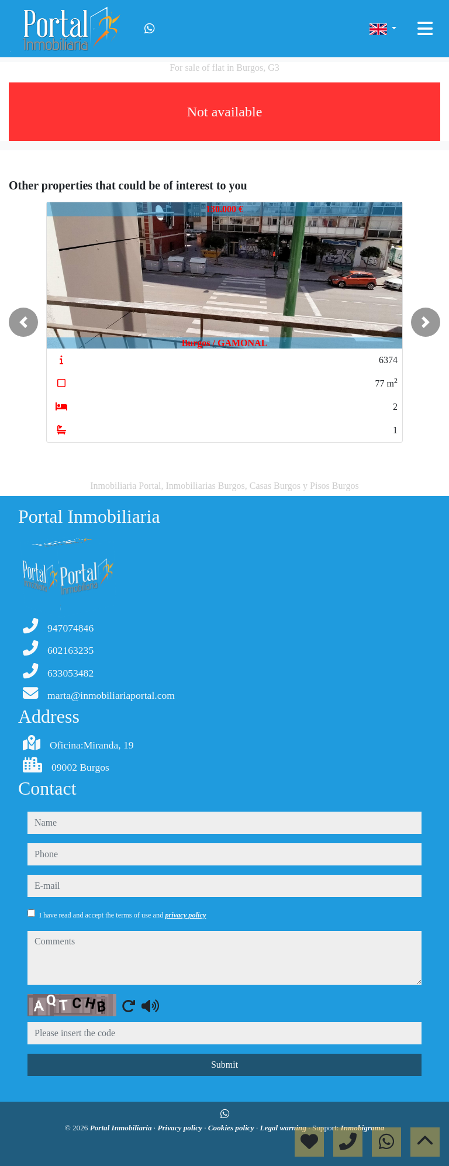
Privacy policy (180, 1127)
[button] (23, 322)
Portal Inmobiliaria (122, 1127)
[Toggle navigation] (425, 29)
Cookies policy (232, 1127)
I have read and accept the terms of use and (122, 915)
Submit (224, 1065)
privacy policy (185, 915)
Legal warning (284, 1127)
